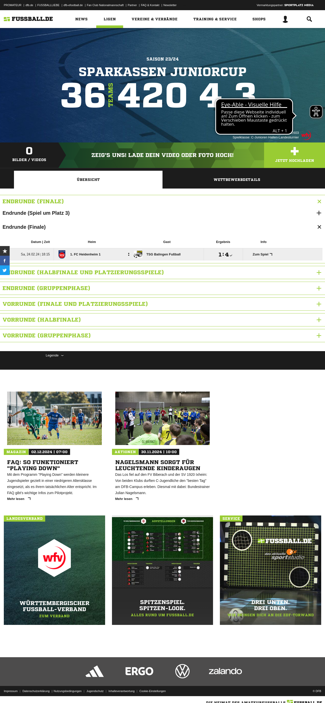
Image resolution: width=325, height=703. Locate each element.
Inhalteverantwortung (121, 691)
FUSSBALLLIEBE (48, 5)
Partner (132, 5)
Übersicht (88, 179)
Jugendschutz (95, 691)
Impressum (11, 691)
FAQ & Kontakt (150, 5)
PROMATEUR (12, 5)
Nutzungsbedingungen (68, 691)
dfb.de (29, 5)
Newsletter (170, 5)
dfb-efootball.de (73, 5)
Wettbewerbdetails (237, 179)
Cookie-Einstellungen (152, 691)
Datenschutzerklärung (36, 691)
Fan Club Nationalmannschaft (105, 5)
